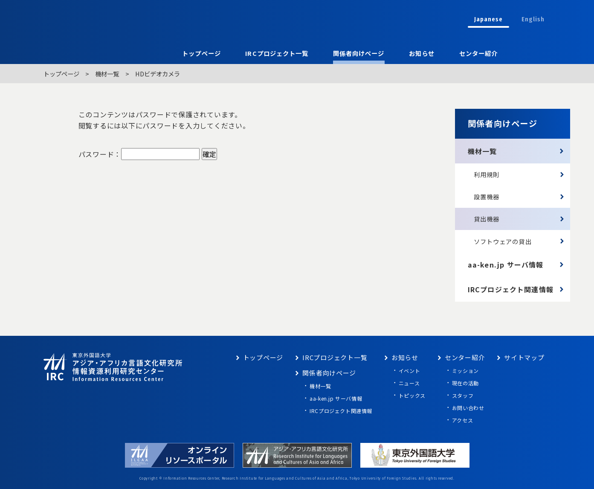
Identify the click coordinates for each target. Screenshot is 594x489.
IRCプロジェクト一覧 (276, 53)
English (533, 19)
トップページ (201, 53)
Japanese (488, 19)
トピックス (412, 395)
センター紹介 (478, 53)
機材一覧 (107, 73)
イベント (409, 370)
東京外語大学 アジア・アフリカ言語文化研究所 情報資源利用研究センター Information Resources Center (187, 19)
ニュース (409, 383)
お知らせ (422, 53)
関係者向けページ (359, 53)
